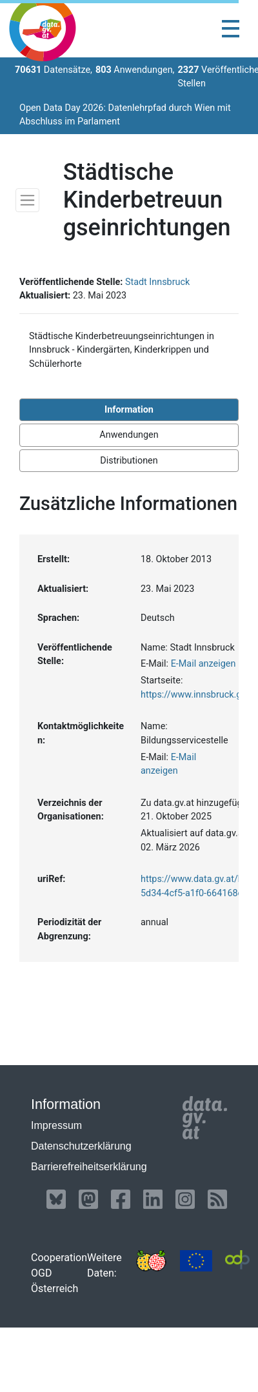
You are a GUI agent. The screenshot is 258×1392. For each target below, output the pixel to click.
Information (129, 409)
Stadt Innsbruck (157, 282)
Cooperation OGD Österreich (59, 1273)
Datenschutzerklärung (81, 1146)
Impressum (56, 1125)
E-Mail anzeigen (203, 663)
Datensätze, (53, 69)
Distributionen (128, 460)
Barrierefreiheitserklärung (89, 1166)
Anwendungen (128, 434)
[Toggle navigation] (230, 29)
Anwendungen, (135, 69)
